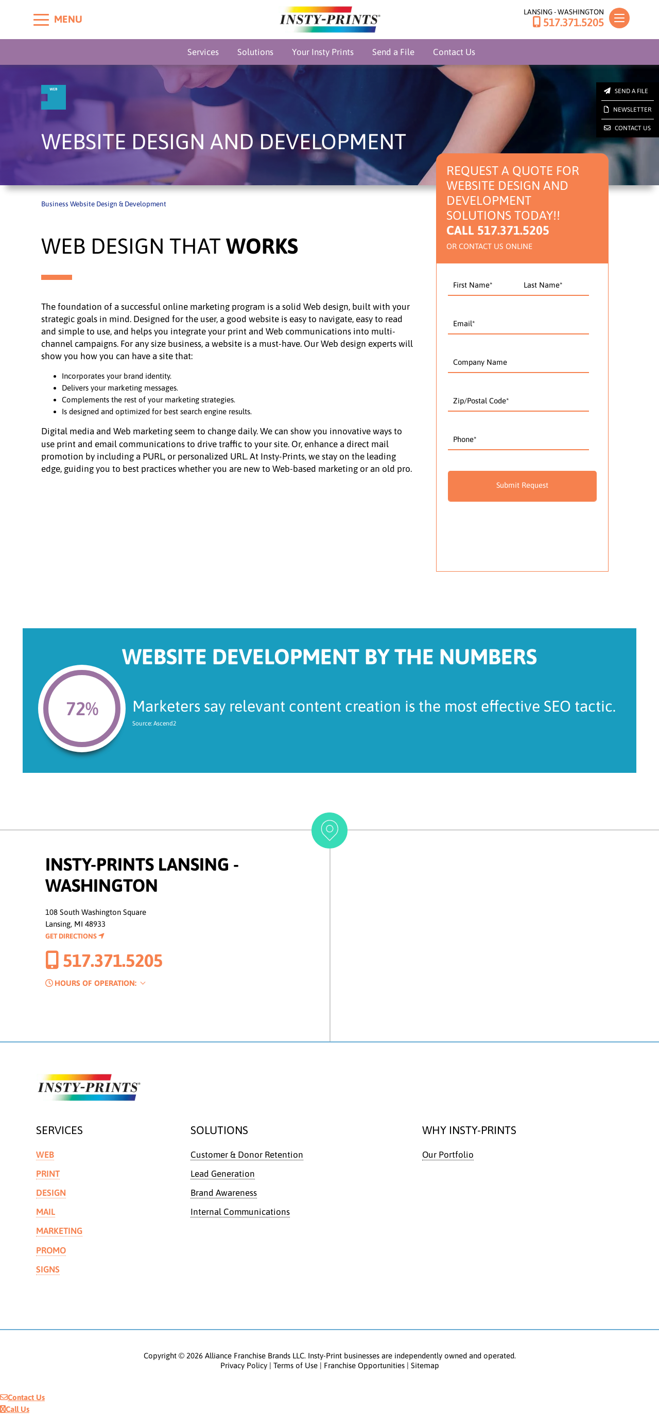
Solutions (255, 52)
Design (51, 1193)
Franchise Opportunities (364, 1365)
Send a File (393, 52)
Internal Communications (240, 1212)
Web (45, 1154)
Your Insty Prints (323, 52)
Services (203, 52)
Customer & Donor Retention (247, 1154)
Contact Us (454, 52)
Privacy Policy (243, 1365)
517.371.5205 (568, 22)
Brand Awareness (223, 1193)
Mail (46, 1212)
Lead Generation (222, 1174)
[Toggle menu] (41, 19)
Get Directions (75, 936)
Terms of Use (295, 1365)
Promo (51, 1250)
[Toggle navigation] (619, 18)
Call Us (14, 1409)
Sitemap (425, 1365)
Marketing (59, 1231)
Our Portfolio (448, 1154)
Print (48, 1174)
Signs (48, 1269)
